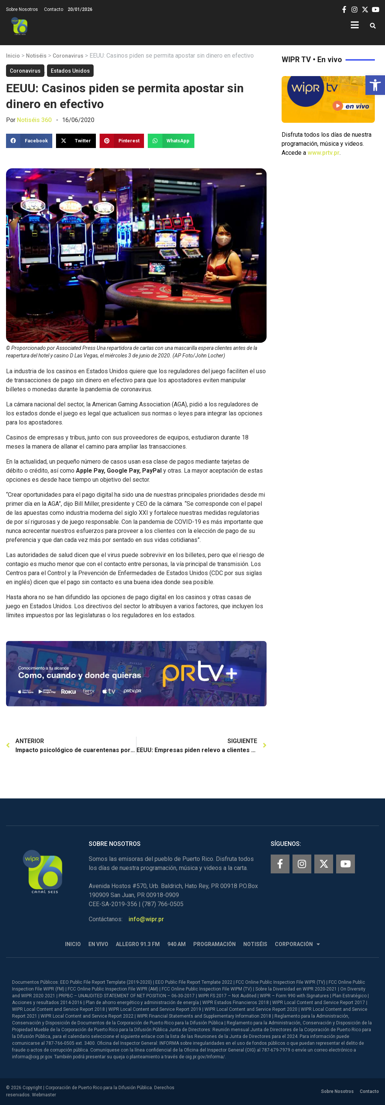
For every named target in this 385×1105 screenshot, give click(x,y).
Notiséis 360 (34, 120)
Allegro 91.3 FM (138, 944)
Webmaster (44, 1094)
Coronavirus (68, 56)
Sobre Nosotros (22, 9)
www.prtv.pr (324, 152)
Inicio (13, 56)
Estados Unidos (70, 71)
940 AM (176, 944)
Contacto (53, 9)
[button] (375, 85)
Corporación (297, 944)
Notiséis (36, 56)
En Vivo (98, 944)
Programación (214, 944)
